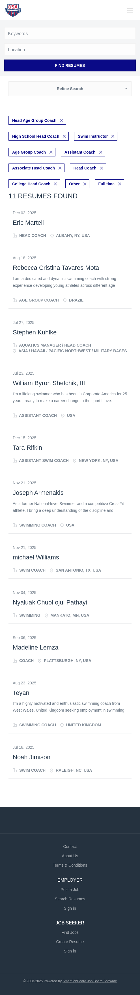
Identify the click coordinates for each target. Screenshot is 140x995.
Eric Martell (28, 222)
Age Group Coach (29, 152)
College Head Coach (31, 184)
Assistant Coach (80, 152)
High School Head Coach (35, 136)
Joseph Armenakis (38, 492)
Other (74, 184)
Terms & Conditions (70, 865)
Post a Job (70, 889)
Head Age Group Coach (34, 120)
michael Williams (36, 557)
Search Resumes (70, 899)
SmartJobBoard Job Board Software (90, 981)
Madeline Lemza (35, 647)
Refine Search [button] (70, 88)
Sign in (70, 908)
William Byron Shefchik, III (49, 383)
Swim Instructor (93, 136)
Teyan (21, 692)
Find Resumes (70, 65)
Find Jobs (70, 932)
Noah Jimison (31, 757)
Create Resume (70, 941)
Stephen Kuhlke (35, 332)
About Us (70, 856)
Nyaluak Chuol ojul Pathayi (50, 602)
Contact (70, 846)
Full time (106, 184)
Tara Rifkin (27, 447)
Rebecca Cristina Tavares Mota (56, 267)
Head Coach (85, 168)
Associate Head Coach (33, 168)
